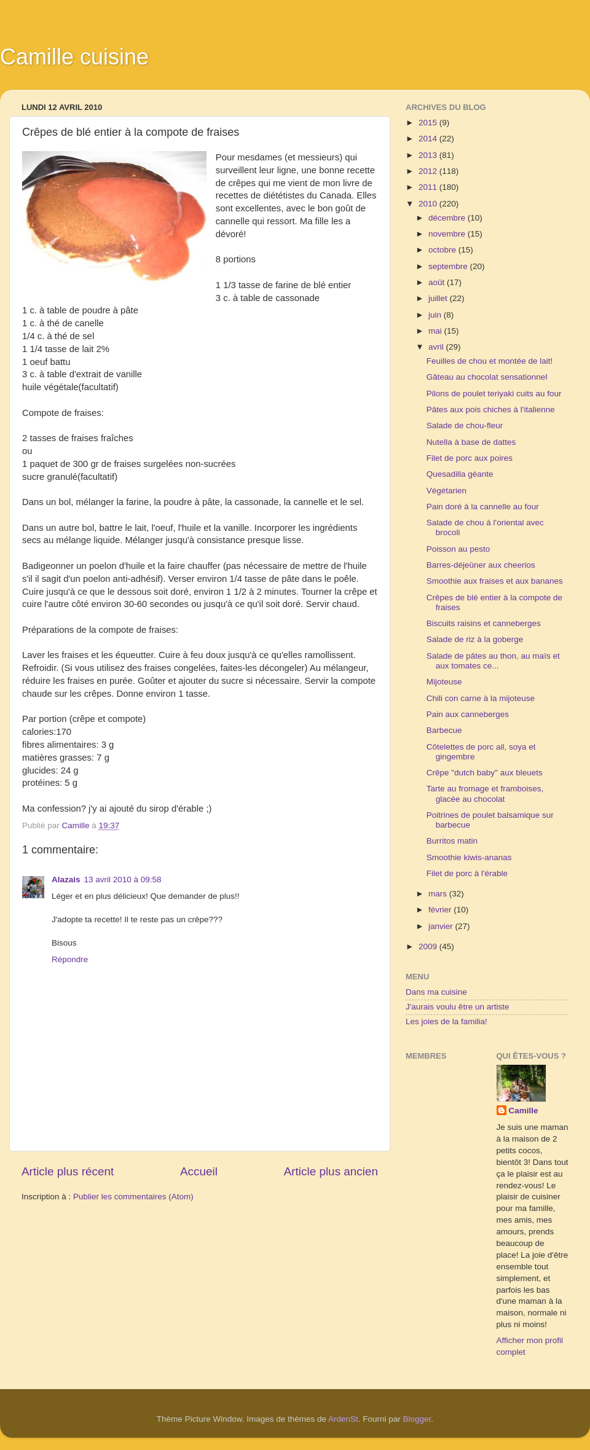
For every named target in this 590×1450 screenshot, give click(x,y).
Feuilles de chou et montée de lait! (490, 361)
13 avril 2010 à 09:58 (123, 879)
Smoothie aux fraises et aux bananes (495, 581)
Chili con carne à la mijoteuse (481, 698)
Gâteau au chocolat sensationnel (487, 377)
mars (438, 893)
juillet (439, 298)
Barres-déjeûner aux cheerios (481, 565)
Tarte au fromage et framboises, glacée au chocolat (485, 793)
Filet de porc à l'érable (467, 873)
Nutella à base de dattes (471, 442)
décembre (448, 217)
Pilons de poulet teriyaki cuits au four (494, 393)
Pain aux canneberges (468, 714)
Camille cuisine (74, 56)
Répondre (70, 959)
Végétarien (446, 490)
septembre (449, 266)
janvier (441, 926)
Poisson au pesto (458, 549)
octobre (443, 249)
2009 (429, 946)
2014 (429, 138)
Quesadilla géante (460, 474)
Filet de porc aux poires (470, 458)
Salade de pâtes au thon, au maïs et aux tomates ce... (493, 660)
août (437, 282)
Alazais (66, 879)
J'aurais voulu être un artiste (457, 1006)
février (441, 909)
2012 (429, 171)
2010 (429, 203)
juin (436, 314)
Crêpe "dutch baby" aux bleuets (485, 772)
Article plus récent (68, 1171)
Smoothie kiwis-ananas (469, 857)
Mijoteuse (444, 681)
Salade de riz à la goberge (475, 639)
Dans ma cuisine (436, 992)
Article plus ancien (331, 1171)
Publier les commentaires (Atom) (133, 1196)
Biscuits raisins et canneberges (484, 623)
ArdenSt (343, 1419)
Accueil (199, 1171)
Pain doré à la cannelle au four (483, 506)
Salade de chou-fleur (465, 425)
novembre (448, 233)
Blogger (417, 1419)
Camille (523, 1110)
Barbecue (444, 730)
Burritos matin (452, 840)
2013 (429, 155)
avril (437, 346)
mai (436, 330)
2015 (429, 122)
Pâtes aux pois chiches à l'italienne (491, 409)
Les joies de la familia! (446, 1021)
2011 (429, 187)
